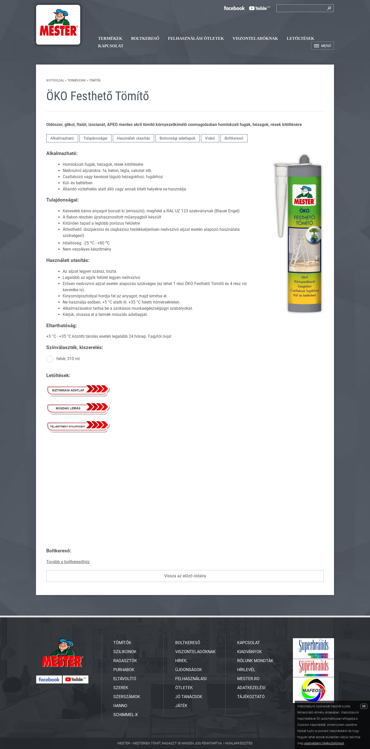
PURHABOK (123, 669)
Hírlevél (246, 669)
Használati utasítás (133, 138)
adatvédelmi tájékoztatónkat (324, 743)
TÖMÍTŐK (122, 642)
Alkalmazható (62, 138)
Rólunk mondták (255, 660)
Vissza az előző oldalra (185, 575)
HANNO (120, 705)
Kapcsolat (110, 46)
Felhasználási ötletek (196, 38)
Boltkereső (145, 38)
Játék (181, 705)
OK (364, 706)
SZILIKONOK (124, 651)
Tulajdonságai (95, 138)
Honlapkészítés (239, 743)
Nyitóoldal (55, 80)
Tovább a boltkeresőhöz (68, 561)
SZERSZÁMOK (126, 696)
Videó (210, 138)
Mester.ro (248, 678)
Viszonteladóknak (255, 38)
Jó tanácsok (188, 696)
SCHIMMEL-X (125, 714)
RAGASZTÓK (125, 660)
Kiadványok (249, 651)
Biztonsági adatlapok (178, 138)
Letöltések (300, 38)
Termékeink (76, 80)
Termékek (110, 38)
